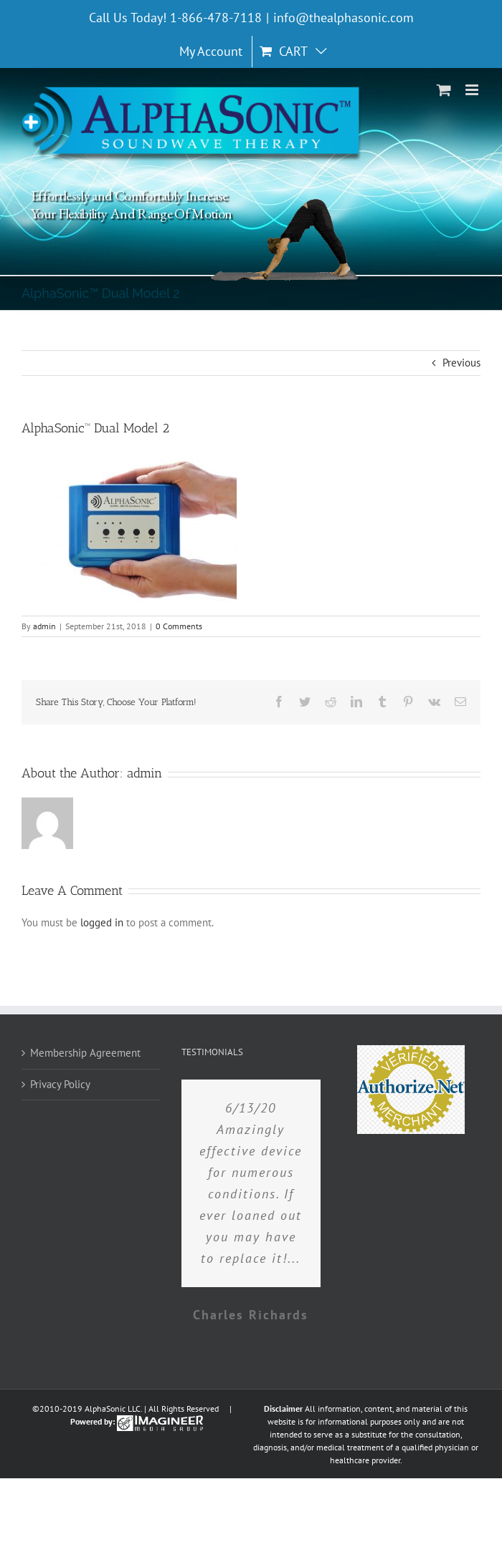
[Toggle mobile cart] (444, 89)
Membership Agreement (85, 1052)
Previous (461, 362)
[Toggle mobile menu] (472, 89)
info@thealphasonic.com (343, 17)
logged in (101, 922)
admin (44, 626)
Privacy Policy (60, 1084)
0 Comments (179, 626)
